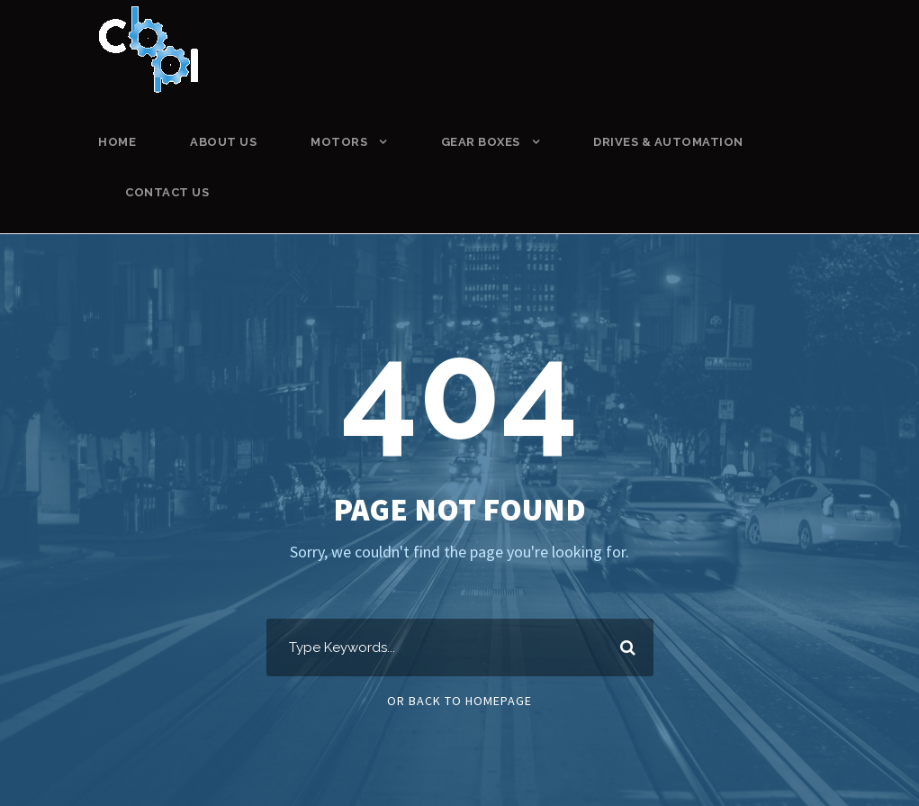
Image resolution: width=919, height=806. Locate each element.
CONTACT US (167, 192)
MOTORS (339, 142)
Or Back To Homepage (459, 701)
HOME (117, 142)
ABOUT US (223, 142)
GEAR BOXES (480, 142)
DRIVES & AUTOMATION (668, 142)
